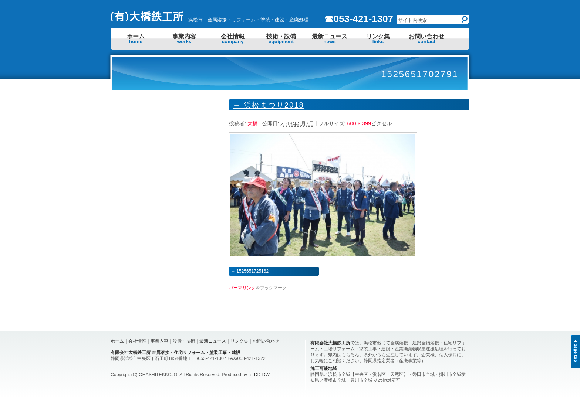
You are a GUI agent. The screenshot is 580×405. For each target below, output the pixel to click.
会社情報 (232, 38)
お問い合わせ (426, 38)
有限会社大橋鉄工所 (330, 343)
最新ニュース (329, 38)
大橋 (252, 123)
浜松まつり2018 (268, 105)
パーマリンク (242, 287)
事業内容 (184, 38)
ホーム (135, 38)
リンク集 (378, 38)
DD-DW (262, 374)
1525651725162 (252, 271)
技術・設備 (281, 38)
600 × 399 (359, 123)
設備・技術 (184, 341)
